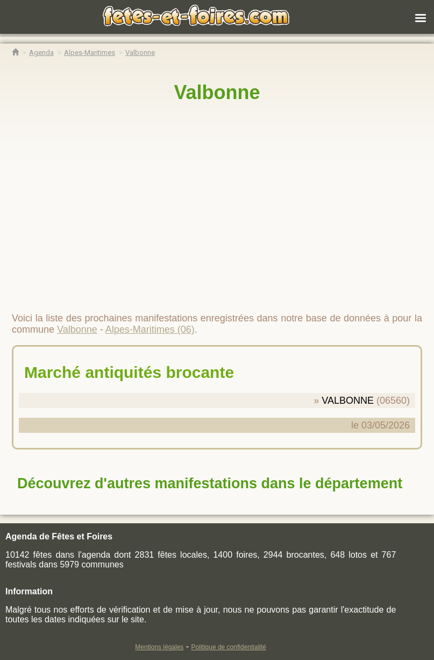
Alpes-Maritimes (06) (150, 329)
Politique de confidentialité (228, 647)
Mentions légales (159, 647)
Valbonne (217, 92)
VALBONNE (348, 400)
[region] (217, 203)
